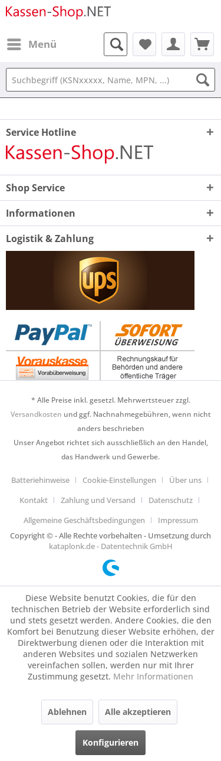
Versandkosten (36, 414)
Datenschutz (171, 500)
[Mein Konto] (173, 44)
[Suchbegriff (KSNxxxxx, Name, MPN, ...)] (110, 80)
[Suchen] (202, 80)
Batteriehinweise (40, 480)
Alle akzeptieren (138, 711)
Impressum (178, 520)
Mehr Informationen (153, 676)
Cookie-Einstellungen (119, 480)
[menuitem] (31, 44)
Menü (32, 43)
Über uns (185, 480)
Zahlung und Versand (98, 500)
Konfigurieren (110, 742)
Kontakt (33, 500)
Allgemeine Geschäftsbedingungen (84, 520)
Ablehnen (67, 711)
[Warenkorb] (202, 44)
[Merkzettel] (144, 44)
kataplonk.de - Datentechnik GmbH (111, 546)
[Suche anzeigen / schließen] (115, 44)
